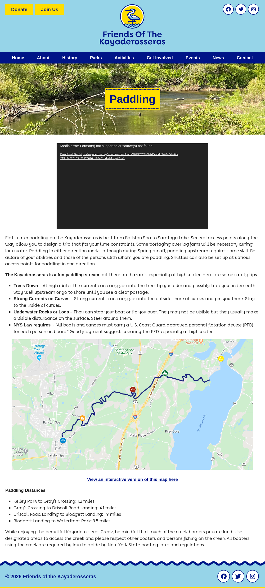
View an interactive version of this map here (132, 479)
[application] (132, 186)
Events (193, 57)
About (43, 57)
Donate (19, 9)
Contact (245, 57)
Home (18, 57)
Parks (96, 57)
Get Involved (160, 57)
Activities (124, 57)
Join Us (49, 9)
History (69, 57)
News (218, 57)
